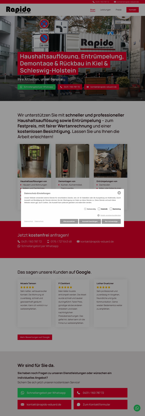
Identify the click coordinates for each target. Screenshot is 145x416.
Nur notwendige (111, 221)
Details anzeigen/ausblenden (110, 215)
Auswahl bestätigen (90, 221)
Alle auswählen (69, 221)
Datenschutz (28, 221)
